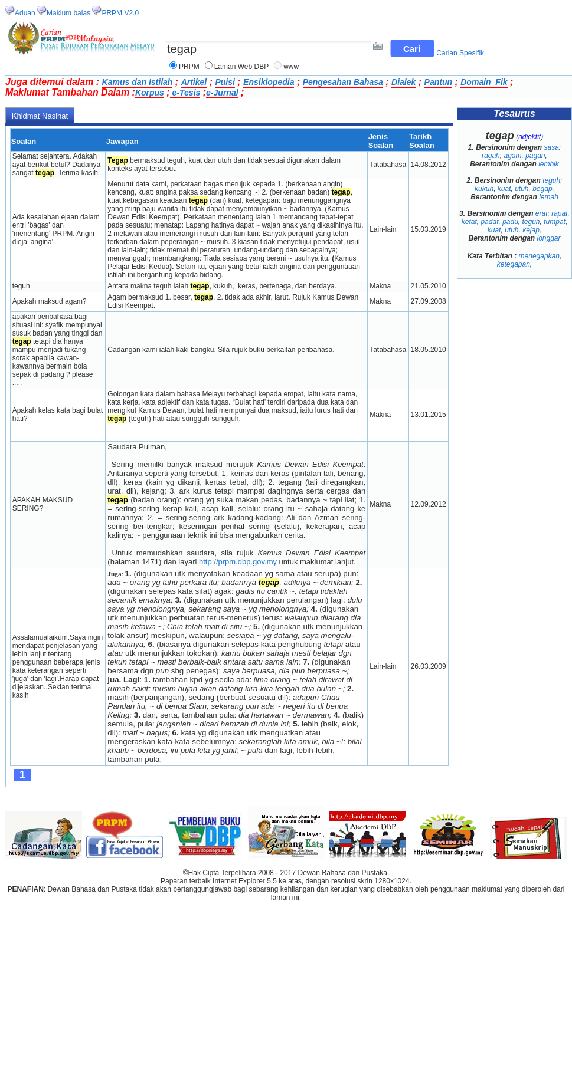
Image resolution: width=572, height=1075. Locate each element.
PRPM (189, 67)
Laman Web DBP (241, 67)
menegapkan (539, 256)
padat (489, 222)
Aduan (25, 13)
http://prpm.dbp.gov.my (238, 561)
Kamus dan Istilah (137, 82)
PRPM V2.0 (120, 13)
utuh (521, 189)
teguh (551, 180)
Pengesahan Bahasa (343, 82)
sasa (551, 147)
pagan (535, 156)
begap (542, 189)
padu (510, 222)
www (291, 67)
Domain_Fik (483, 82)
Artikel (194, 82)
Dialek (403, 82)
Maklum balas (68, 13)
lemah (548, 197)
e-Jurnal (222, 92)
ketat (469, 222)
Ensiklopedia (268, 82)
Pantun (438, 82)
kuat (504, 189)
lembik (548, 164)
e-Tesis (185, 92)
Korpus (149, 92)
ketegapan (513, 264)
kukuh (484, 189)
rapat (559, 213)
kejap (531, 230)
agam (512, 156)
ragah (491, 156)
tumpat (555, 222)
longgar (549, 238)
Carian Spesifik (460, 53)
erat (541, 213)
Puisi (224, 82)
